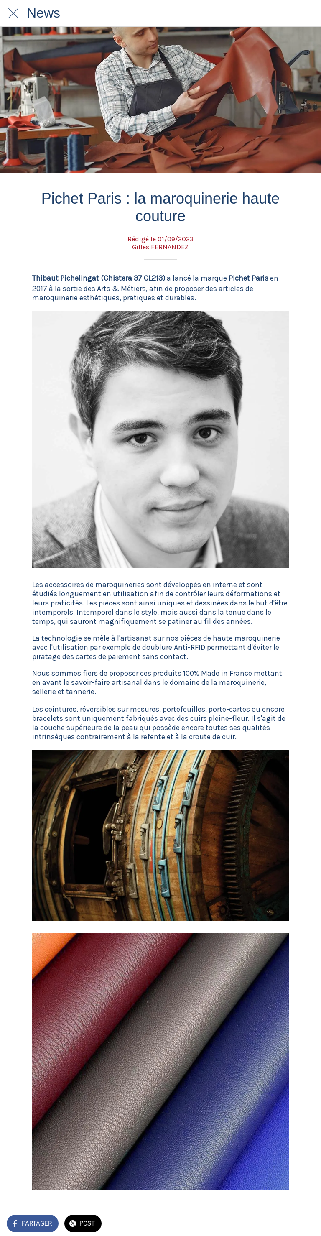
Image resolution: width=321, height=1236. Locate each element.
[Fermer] (13, 13)
